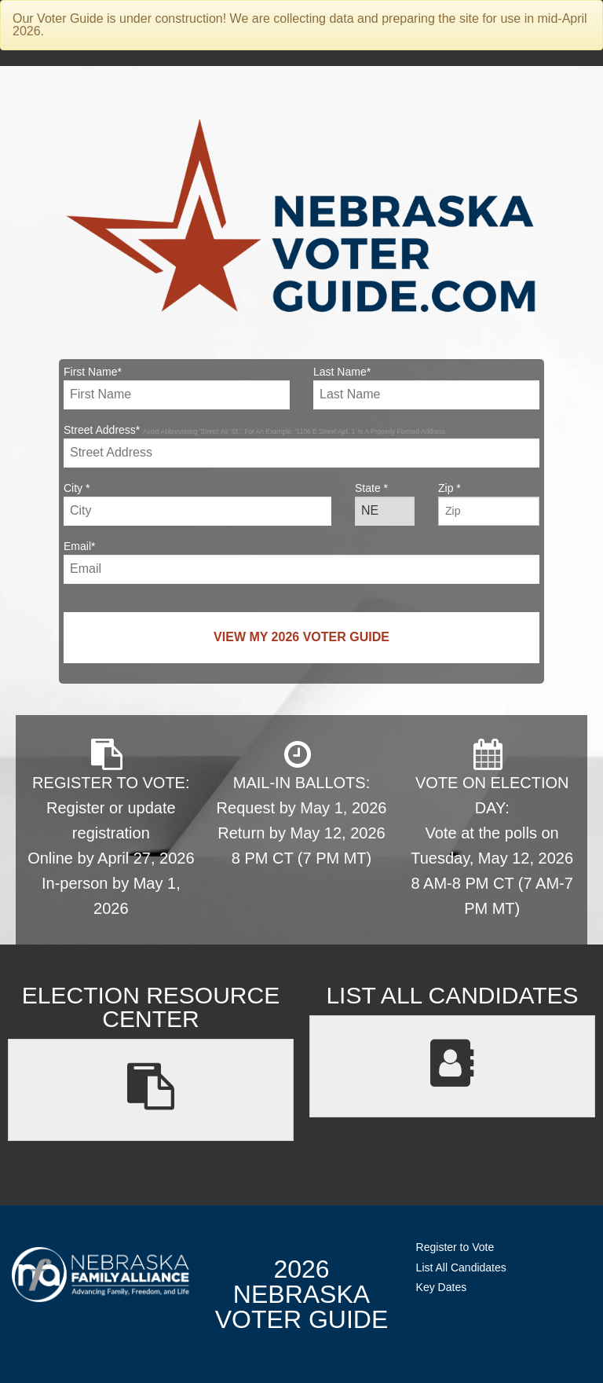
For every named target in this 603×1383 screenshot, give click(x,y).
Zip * (488, 504)
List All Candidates (461, 1267)
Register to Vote (455, 1247)
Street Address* (301, 446)
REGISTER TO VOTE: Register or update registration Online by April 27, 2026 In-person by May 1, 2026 (110, 828)
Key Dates (441, 1287)
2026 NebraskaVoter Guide (301, 1294)
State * (385, 504)
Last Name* (426, 387)
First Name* (177, 387)
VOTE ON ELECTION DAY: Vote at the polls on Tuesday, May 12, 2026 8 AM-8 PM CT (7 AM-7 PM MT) (492, 828)
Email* (301, 562)
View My (301, 637)
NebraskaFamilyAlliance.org (100, 1274)
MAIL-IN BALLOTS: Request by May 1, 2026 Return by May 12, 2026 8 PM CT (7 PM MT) (302, 803)
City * (197, 504)
